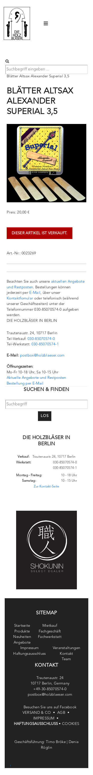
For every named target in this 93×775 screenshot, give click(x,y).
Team (66, 659)
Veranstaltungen (66, 648)
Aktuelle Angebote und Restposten (36, 378)
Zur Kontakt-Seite (46, 486)
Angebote (22, 643)
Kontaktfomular (20, 298)
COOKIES (70, 724)
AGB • (63, 713)
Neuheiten (22, 637)
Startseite (22, 626)
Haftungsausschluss (29, 654)
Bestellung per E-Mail (25, 384)
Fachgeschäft (50, 631)
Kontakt (66, 654)
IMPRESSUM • (46, 718)
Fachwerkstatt (50, 637)
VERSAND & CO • (40, 713)
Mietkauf (49, 626)
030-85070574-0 (41, 339)
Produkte (22, 631)
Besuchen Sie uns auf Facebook (50, 707)
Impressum (29, 648)
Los (45, 416)
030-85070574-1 (45, 344)
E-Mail (34, 293)
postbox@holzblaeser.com (42, 356)
